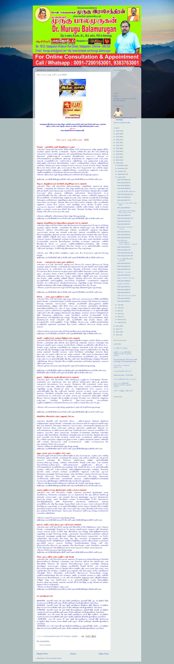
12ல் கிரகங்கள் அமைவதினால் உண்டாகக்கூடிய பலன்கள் (127, 242)
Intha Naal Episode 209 (125, 255)
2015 (118, 163)
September (121, 174)
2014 (118, 326)
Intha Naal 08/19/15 (123, 237)
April (119, 313)
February (121, 319)
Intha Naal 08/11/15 (123, 269)
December (121, 165)
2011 (118, 335)
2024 (118, 136)
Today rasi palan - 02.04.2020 (123, 375)
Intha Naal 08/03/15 (123, 301)
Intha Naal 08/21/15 (123, 232)
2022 (118, 142)
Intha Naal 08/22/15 (123, 224)
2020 (118, 148)
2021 (118, 145)
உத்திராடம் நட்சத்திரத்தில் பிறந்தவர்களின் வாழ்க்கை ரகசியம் (123, 353)
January (120, 322)
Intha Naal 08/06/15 (123, 289)
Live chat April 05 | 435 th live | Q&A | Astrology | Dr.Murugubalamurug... (125, 360)
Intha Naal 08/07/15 (123, 287)
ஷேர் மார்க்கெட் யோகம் (125, 278)
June (119, 308)
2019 (118, 151)
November (121, 168)
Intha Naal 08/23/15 (123, 221)
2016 (118, 160)
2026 (118, 131)
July (119, 305)
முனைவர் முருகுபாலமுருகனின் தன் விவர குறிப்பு (125, 99)
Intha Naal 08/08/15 (123, 281)
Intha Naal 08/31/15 (123, 179)
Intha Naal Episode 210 (125, 253)
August (120, 177)
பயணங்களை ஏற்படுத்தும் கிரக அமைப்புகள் (126, 211)
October (120, 171)
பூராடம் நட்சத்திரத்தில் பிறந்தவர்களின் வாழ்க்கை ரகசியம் (123, 384)
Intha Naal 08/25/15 (123, 215)
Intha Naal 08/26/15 (123, 208)
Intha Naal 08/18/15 (123, 247)
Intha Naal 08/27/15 (123, 200)
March (120, 316)
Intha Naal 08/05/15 (123, 292)
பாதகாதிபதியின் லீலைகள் (126, 191)
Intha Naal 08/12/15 (123, 266)
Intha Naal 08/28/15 (123, 197)
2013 (118, 329)
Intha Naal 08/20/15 (123, 234)
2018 (118, 154)
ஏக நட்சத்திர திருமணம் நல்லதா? (125, 379)
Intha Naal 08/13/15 (123, 263)
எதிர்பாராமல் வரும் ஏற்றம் (126, 295)
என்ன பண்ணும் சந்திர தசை (123, 390)
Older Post (103, 654)
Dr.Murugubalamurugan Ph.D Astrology (126, 119)
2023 (118, 139)
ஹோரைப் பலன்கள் (124, 272)
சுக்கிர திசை (118, 344)
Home (73, 654)
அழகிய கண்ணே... (123, 284)
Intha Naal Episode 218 (125, 218)
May (119, 311)
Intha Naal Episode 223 (125, 194)
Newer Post (42, 654)
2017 (118, 157)
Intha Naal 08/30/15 (123, 185)
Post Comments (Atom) (53, 658)
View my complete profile (122, 122)
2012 (118, 332)
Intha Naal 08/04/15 (123, 298)
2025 (118, 134)
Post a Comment (45, 645)
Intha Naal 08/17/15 (123, 250)
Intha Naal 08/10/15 (123, 275)
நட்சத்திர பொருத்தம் (121, 348)
